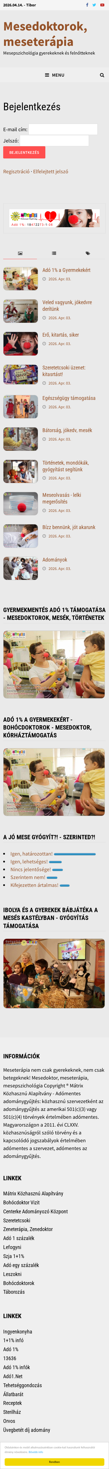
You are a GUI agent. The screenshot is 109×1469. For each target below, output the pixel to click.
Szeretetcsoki (16, 1220)
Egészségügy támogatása (69, 398)
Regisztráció (16, 171)
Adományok (54, 560)
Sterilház (12, 1412)
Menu (54, 75)
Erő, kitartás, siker (60, 335)
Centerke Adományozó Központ (35, 1211)
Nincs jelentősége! (36, 869)
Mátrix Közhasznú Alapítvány (33, 1193)
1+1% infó (13, 1340)
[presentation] (20, 253)
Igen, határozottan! (53, 853)
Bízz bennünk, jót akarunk (68, 527)
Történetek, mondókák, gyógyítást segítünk (65, 466)
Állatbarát (13, 1394)
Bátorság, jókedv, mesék (67, 430)
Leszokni (12, 1274)
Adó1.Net (12, 1376)
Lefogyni (12, 1247)
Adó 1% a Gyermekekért (66, 270)
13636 (9, 1358)
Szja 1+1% (13, 1256)
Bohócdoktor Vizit (21, 1202)
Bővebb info (36, 1452)
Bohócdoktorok (18, 1283)
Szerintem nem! (34, 877)
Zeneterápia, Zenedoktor (28, 1229)
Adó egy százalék (21, 1265)
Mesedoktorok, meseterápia (45, 33)
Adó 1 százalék (18, 1238)
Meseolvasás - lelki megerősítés (61, 498)
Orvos (9, 1421)
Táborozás (14, 1292)
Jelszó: (11, 140)
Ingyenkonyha (17, 1332)
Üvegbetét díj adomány (26, 1430)
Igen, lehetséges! (36, 861)
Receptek (12, 1403)
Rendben (54, 1462)
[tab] (20, 253)
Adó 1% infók (16, 1367)
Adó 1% (10, 1349)
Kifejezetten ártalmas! (40, 885)
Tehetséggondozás (22, 1385)
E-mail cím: (15, 129)
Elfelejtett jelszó (50, 171)
